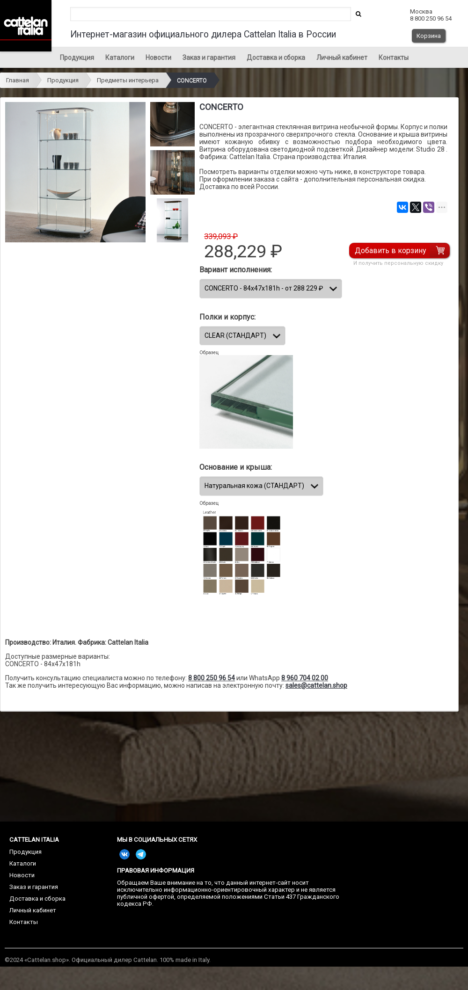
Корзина (429, 35)
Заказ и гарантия (209, 57)
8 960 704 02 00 (304, 678)
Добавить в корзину (391, 250)
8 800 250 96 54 (211, 678)
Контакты (394, 57)
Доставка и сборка (276, 57)
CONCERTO (192, 80)
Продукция (77, 57)
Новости (158, 57)
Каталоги (119, 57)
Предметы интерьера (128, 80)
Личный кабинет (341, 57)
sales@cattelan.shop (316, 685)
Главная (17, 80)
